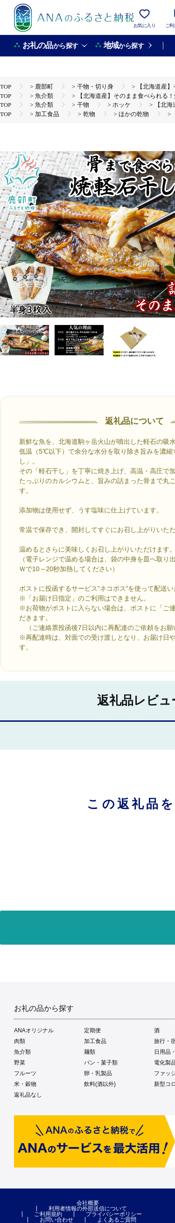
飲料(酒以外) (100, 1084)
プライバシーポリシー (114, 1214)
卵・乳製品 (98, 1073)
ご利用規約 (48, 1214)
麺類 (89, 1052)
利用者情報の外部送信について (88, 1208)
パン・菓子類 (101, 1062)
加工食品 (95, 1041)
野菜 (19, 1062)
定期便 (92, 1030)
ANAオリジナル (34, 1030)
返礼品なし (28, 1095)
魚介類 (22, 1052)
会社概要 (88, 1203)
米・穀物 (25, 1084)
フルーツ (25, 1073)
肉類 (19, 1041)
